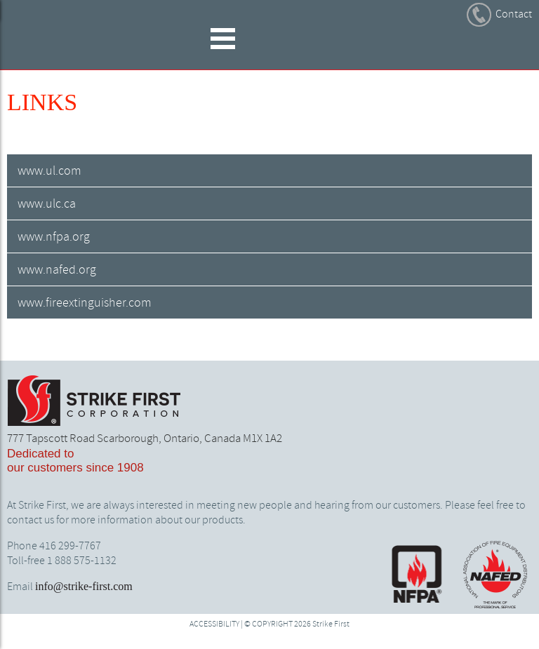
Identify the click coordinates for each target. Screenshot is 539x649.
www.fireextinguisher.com (85, 303)
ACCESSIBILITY (214, 624)
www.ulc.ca (47, 204)
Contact (513, 14)
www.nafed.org (57, 270)
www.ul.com (49, 171)
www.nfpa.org (54, 237)
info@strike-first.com (84, 586)
